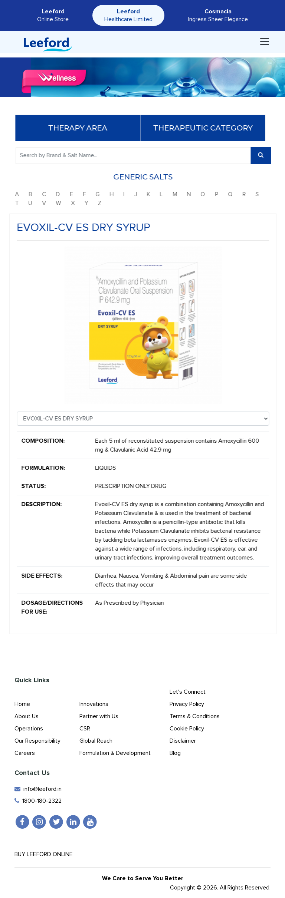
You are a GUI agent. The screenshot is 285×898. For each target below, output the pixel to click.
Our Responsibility (37, 741)
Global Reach (95, 741)
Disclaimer (183, 741)
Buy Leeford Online (50, 854)
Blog (175, 753)
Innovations (93, 704)
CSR (84, 728)
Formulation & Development (115, 753)
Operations (28, 728)
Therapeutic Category (205, 127)
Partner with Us (98, 716)
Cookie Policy (187, 728)
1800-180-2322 (38, 801)
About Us (26, 716)
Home (22, 704)
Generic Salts (145, 176)
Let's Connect (188, 692)
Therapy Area (80, 127)
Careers (24, 753)
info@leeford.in (38, 789)
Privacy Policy (187, 704)
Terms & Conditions (195, 716)
